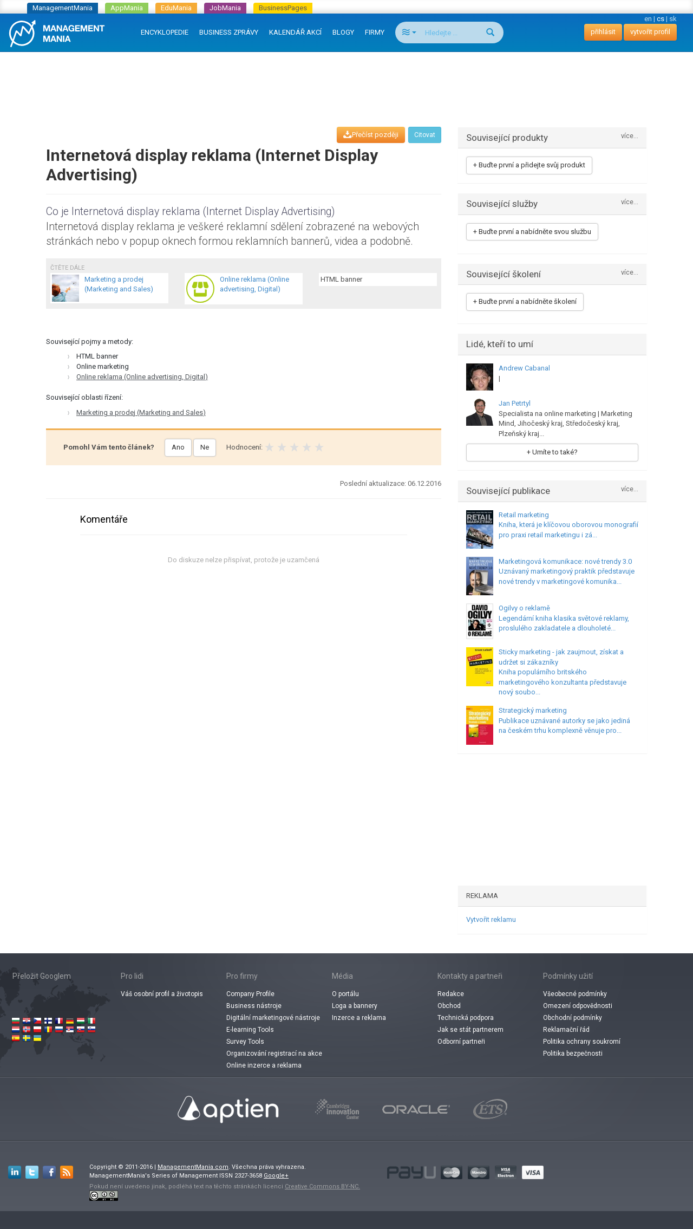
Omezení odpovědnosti (577, 1006)
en (648, 19)
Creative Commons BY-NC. (322, 1186)
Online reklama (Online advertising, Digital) (142, 377)
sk (673, 19)
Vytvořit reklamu (491, 919)
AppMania (126, 8)
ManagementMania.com (193, 1167)
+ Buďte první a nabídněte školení (525, 301)
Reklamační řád (566, 1029)
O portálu (345, 994)
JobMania (225, 8)
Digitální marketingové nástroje (273, 1018)
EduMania (176, 8)
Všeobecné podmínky (575, 994)
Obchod (449, 1006)
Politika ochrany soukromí (581, 1041)
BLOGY (343, 32)
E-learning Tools (250, 1029)
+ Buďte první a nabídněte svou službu (532, 231)
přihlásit (603, 32)
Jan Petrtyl (515, 403)
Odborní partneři (461, 1041)
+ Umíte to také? (552, 452)
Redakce (450, 994)
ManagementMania (62, 8)
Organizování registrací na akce (274, 1053)
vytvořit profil (650, 32)
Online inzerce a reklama (264, 1065)
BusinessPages (283, 8)
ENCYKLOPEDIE (164, 32)
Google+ (276, 1175)
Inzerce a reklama (359, 1018)
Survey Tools (245, 1041)
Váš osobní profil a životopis (162, 994)
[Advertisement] (346, 79)
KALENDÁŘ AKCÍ (295, 32)
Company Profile (250, 994)
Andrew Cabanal (524, 368)
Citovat (424, 135)
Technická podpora (465, 1018)
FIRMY (374, 32)
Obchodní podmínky (572, 1018)
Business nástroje (254, 1006)
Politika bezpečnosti (573, 1053)
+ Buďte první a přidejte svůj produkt (529, 165)
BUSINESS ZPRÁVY (228, 32)
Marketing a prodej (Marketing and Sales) (141, 412)
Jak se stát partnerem (470, 1029)
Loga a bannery (354, 1006)
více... (629, 136)
